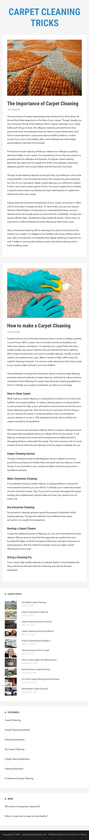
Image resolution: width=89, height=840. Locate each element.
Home (84, 834)
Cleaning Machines (14, 768)
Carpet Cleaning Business (17, 730)
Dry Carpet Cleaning (14, 749)
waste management (19, 806)
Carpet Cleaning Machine (17, 759)
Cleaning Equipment (15, 739)
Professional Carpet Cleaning (19, 778)
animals (35, 816)
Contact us (73, 834)
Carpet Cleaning (13, 720)
